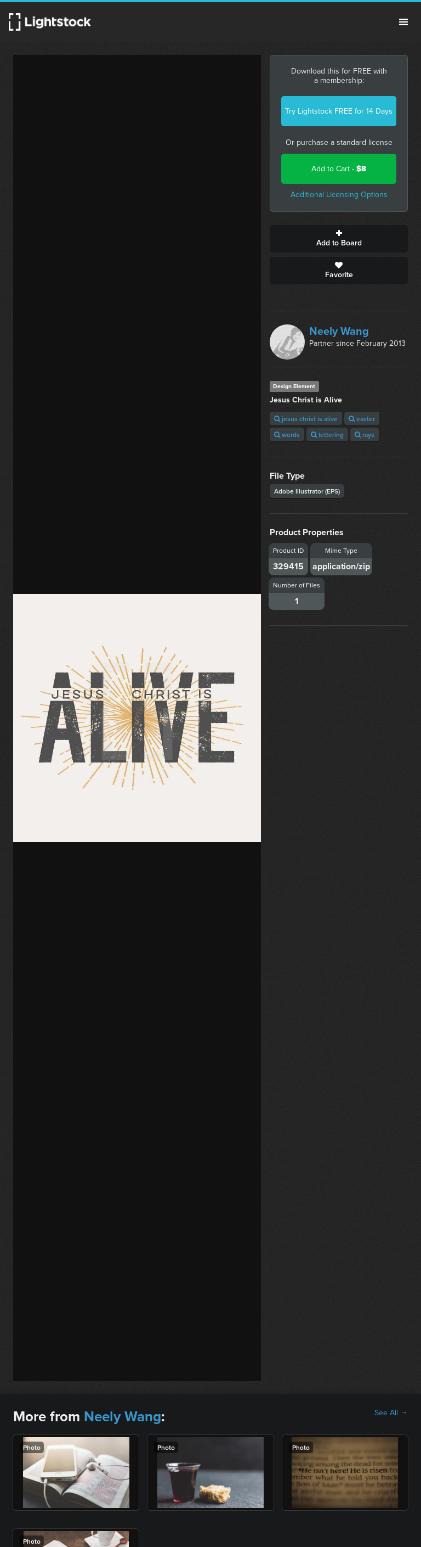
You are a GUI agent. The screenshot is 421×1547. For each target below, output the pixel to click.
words (287, 434)
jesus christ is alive (306, 418)
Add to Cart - (338, 169)
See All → (391, 1413)
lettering (327, 434)
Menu (403, 22)
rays (364, 434)
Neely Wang (339, 331)
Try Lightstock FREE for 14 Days (338, 111)
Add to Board (339, 238)
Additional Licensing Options (339, 194)
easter (362, 418)
